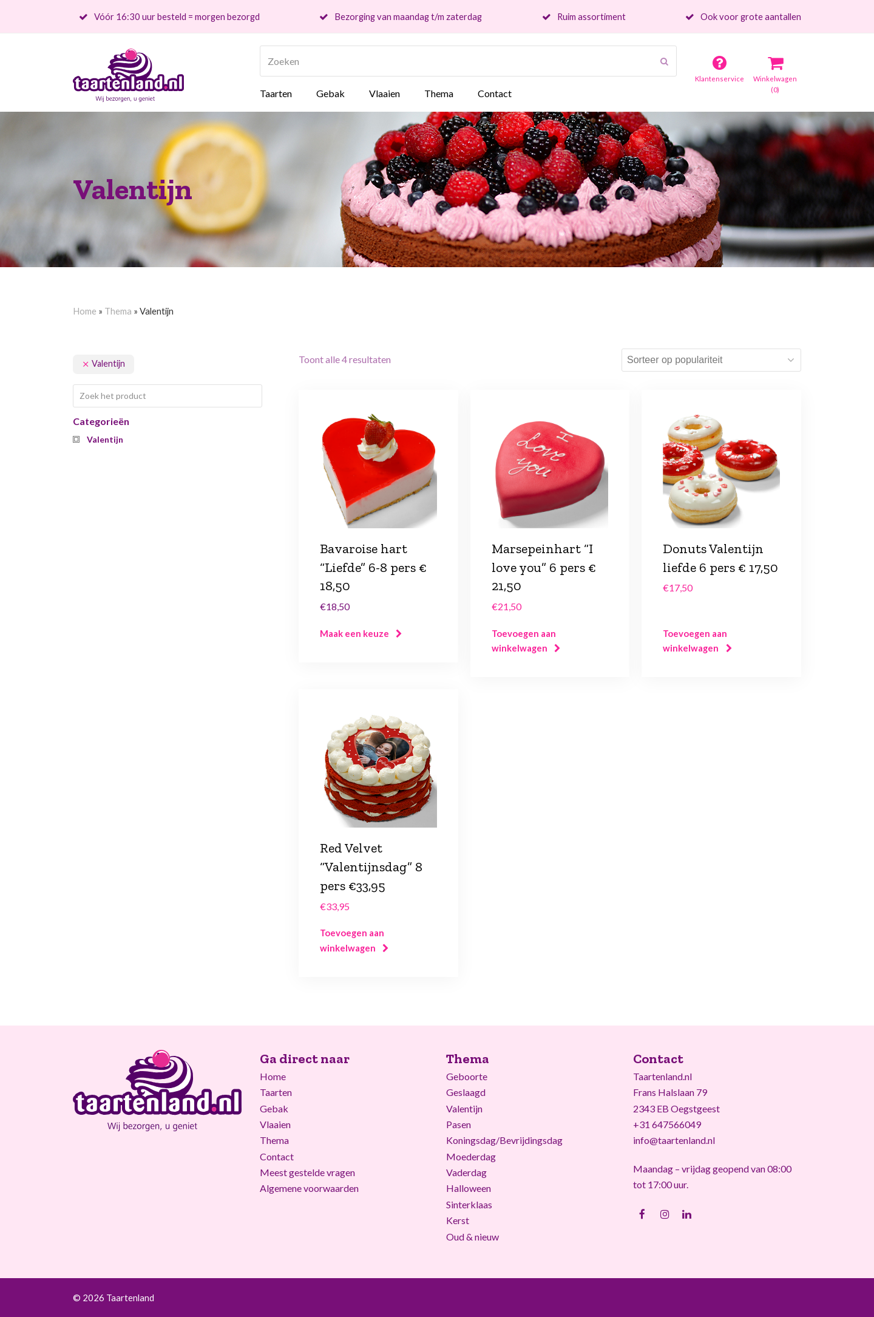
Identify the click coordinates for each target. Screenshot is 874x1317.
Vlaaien (275, 1124)
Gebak (274, 1108)
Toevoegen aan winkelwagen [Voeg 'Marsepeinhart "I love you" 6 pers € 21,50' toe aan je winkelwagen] (524, 640)
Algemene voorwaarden (309, 1188)
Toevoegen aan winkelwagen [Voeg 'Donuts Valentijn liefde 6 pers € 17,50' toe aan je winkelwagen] (695, 640)
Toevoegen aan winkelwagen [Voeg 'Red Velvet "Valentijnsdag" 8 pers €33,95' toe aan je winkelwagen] (352, 940)
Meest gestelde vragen (307, 1172)
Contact (277, 1156)
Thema (118, 310)
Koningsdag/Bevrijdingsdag (504, 1140)
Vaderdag (466, 1172)
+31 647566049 (667, 1124)
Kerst (457, 1220)
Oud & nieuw (472, 1236)
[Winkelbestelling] (711, 360)
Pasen (458, 1124)
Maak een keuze (354, 633)
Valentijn (464, 1108)
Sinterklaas (469, 1204)
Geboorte (466, 1076)
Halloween (468, 1188)
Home (85, 310)
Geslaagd (466, 1092)
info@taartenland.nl (674, 1140)
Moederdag (471, 1156)
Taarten (276, 1092)
